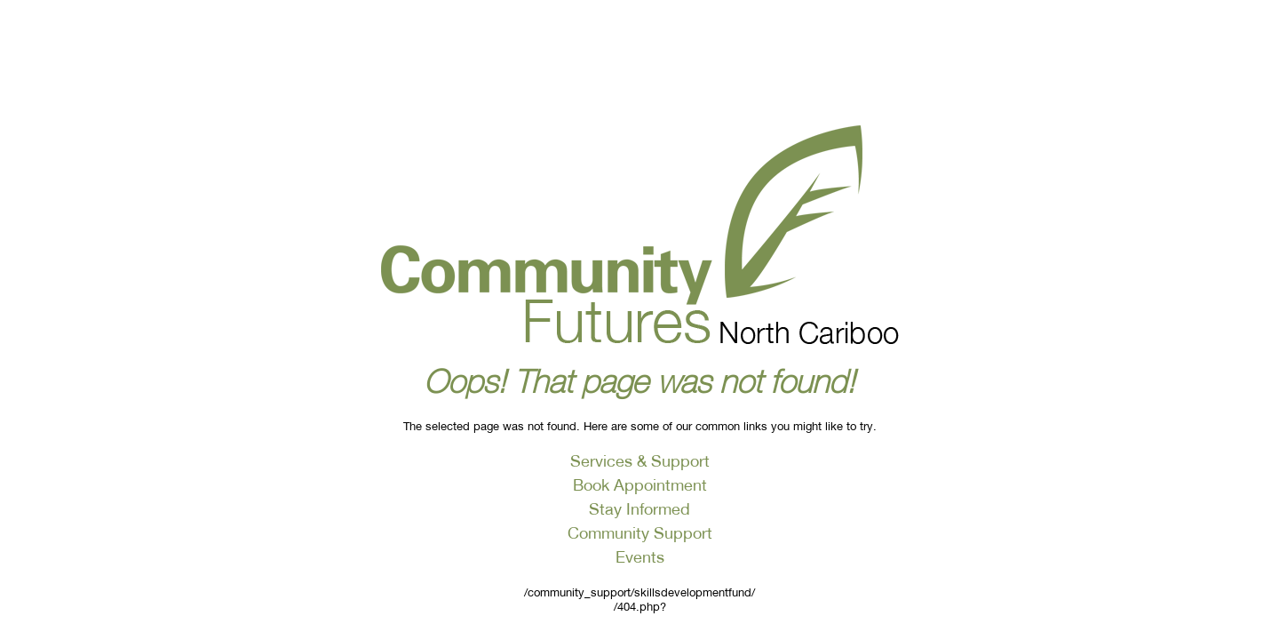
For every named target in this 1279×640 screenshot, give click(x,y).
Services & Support (640, 460)
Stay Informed (639, 508)
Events (640, 556)
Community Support (640, 532)
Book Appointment (640, 484)
